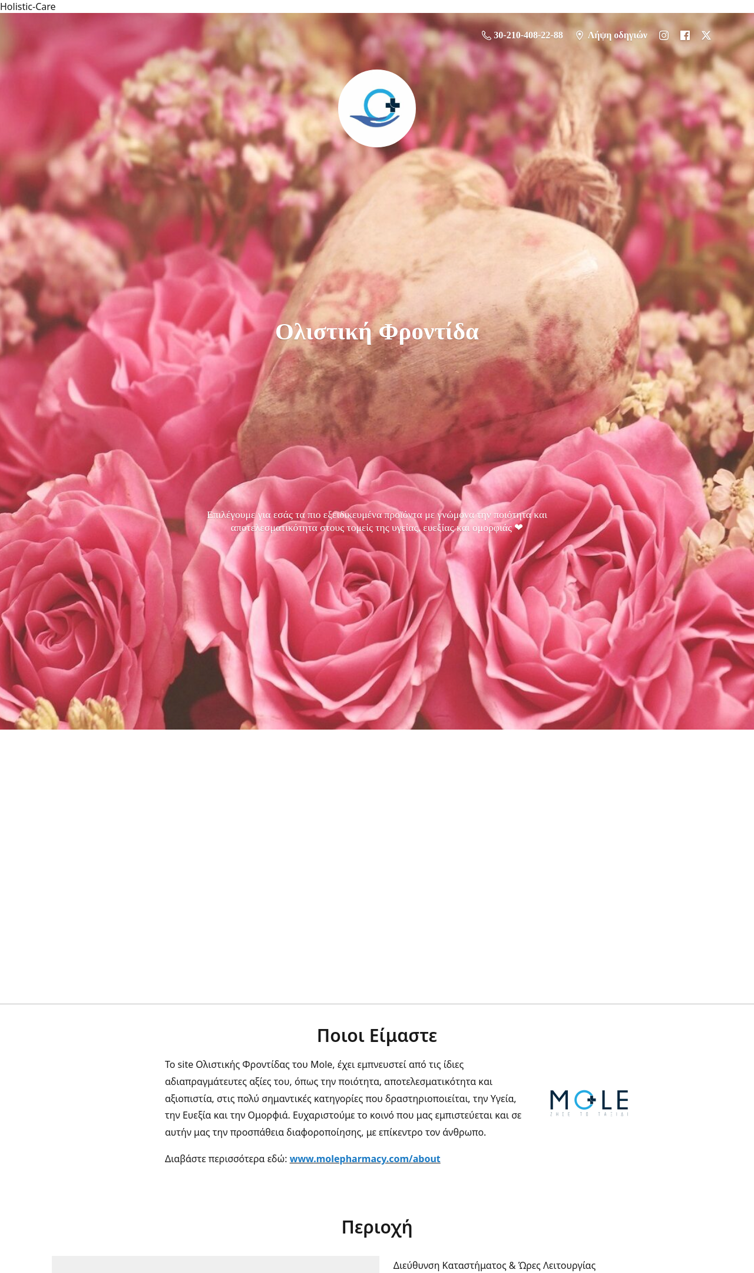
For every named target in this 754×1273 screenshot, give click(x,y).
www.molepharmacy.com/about (365, 1158)
